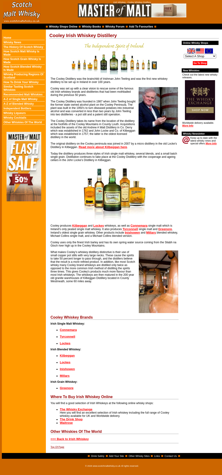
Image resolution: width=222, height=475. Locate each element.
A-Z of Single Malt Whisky (20, 99)
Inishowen (132, 232)
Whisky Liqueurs (14, 113)
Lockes (98, 225)
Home (7, 37)
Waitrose (66, 422)
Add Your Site (116, 456)
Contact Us (171, 456)
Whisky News (12, 42)
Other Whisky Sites (139, 456)
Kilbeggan (79, 225)
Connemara (138, 225)
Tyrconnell (130, 229)
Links (157, 456)
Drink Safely (97, 456)
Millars (151, 232)
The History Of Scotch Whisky (23, 47)
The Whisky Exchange (76, 409)
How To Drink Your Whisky (20, 82)
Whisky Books (91, 26)
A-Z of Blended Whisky (18, 103)
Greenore (165, 229)
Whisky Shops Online (63, 26)
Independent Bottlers (17, 108)
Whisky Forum (115, 26)
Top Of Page (57, 447)
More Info (187, 125)
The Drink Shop (71, 419)
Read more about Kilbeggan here (103, 147)
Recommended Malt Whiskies (23, 94)
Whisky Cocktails (14, 117)
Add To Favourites (141, 26)
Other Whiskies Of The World (22, 122)
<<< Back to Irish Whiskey (70, 439)
